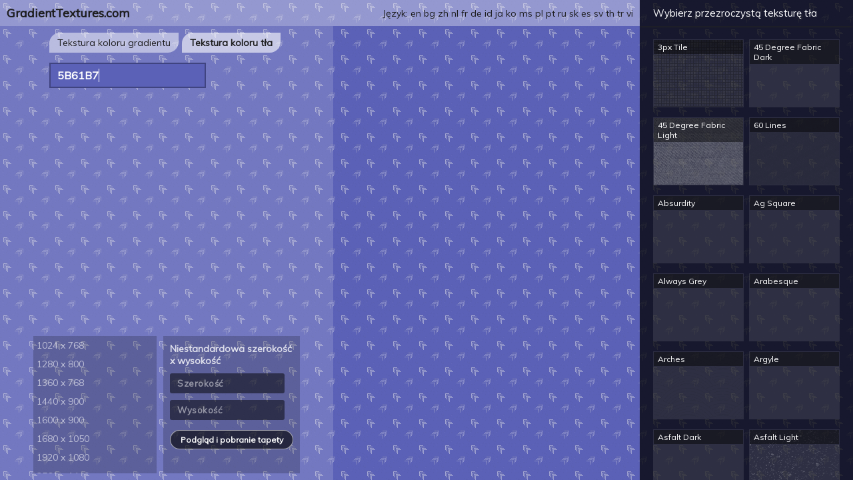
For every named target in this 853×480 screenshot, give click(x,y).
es (586, 13)
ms (525, 13)
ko (511, 13)
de (476, 13)
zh (443, 13)
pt (550, 13)
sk (573, 13)
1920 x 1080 (63, 457)
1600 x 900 (60, 420)
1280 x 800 (60, 364)
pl (539, 13)
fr (464, 13)
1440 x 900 (60, 401)
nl (454, 13)
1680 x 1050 (63, 439)
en (416, 13)
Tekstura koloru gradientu (114, 43)
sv (598, 13)
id (488, 13)
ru (562, 13)
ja (499, 13)
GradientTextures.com (68, 13)
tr (620, 13)
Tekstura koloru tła (231, 43)
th (610, 13)
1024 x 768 (60, 345)
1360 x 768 (60, 383)
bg (429, 13)
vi (629, 13)
